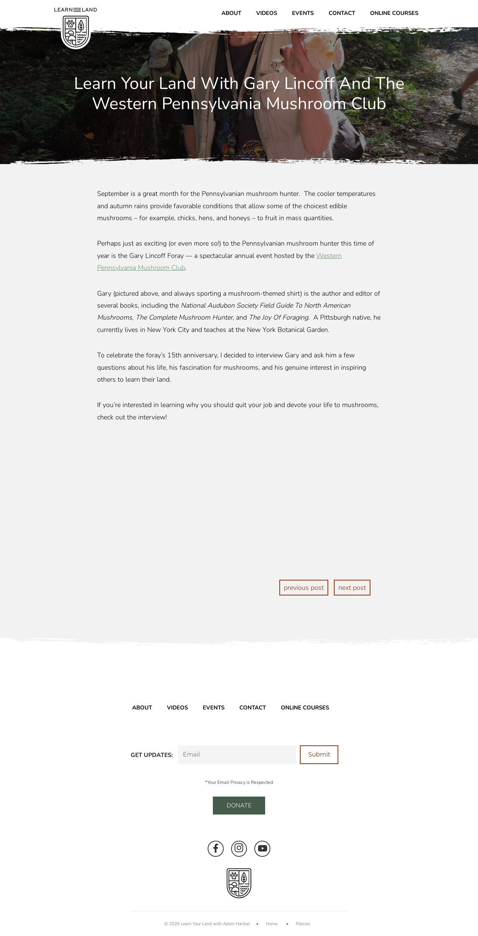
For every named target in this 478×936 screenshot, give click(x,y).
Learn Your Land (196, 924)
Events (303, 13)
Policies (303, 924)
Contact (342, 13)
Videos (266, 13)
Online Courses (394, 13)
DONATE (239, 805)
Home (271, 924)
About (231, 13)
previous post (304, 587)
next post (352, 587)
